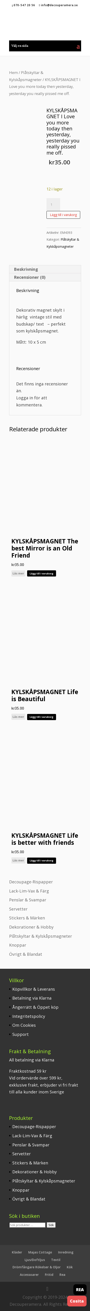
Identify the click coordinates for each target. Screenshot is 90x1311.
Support (20, 1034)
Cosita (77, 1301)
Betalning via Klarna (31, 998)
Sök (51, 1225)
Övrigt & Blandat (25, 954)
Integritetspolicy (28, 1016)
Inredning (65, 1252)
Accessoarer (29, 1274)
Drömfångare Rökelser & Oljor (37, 1267)
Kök (70, 1267)
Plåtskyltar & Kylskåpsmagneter (40, 936)
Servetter (18, 909)
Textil (55, 1260)
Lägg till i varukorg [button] (41, 573)
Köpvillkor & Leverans (33, 989)
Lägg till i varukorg (63, 215)
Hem (13, 72)
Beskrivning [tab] (26, 269)
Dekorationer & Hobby (31, 927)
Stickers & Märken (27, 918)
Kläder (17, 1252)
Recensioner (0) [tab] (29, 277)
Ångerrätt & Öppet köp (35, 1007)
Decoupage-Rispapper (31, 882)
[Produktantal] (53, 204)
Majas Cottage (40, 1252)
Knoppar (17, 945)
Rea (62, 1274)
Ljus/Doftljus (35, 1260)
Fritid (49, 1274)
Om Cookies (24, 1025)
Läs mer (18, 573)
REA (80, 1289)
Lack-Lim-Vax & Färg (29, 891)
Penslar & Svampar (27, 900)
